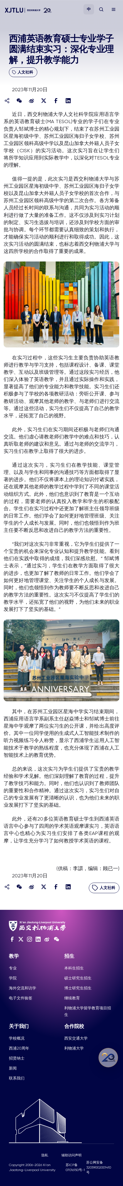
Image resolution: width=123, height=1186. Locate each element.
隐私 (44, 1155)
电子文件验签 (20, 998)
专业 (13, 968)
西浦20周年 (19, 1048)
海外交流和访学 (22, 988)
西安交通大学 (76, 1038)
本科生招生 (74, 968)
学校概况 (16, 1038)
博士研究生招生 (78, 988)
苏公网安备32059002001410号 (98, 1167)
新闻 (13, 1068)
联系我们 (16, 1078)
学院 (13, 978)
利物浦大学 (74, 1048)
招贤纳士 (16, 1058)
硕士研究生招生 (78, 978)
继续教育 (72, 998)
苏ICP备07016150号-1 (75, 1167)
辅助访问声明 (72, 1155)
